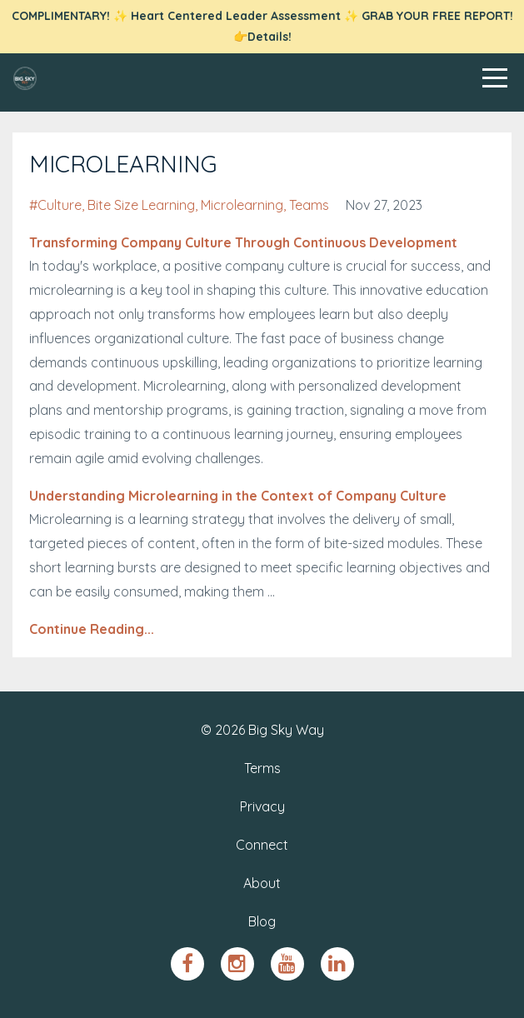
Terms (262, 768)
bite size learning (141, 205)
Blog (262, 921)
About (262, 883)
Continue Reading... (91, 629)
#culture (55, 205)
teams (309, 205)
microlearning (242, 205)
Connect (262, 844)
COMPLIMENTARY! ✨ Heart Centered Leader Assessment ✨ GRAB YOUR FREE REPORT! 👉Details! (262, 26)
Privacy (262, 806)
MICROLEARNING (123, 163)
